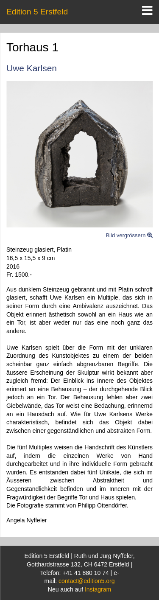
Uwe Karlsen (31, 68)
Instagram (98, 589)
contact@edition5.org (87, 581)
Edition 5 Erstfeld (37, 11)
